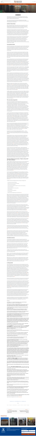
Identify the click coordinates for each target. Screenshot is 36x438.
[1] (21, 62)
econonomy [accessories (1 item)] (18, 407)
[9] (23, 128)
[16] (21, 192)
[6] (22, 94)
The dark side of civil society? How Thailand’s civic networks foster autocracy (24, 414)
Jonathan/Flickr (20, 399)
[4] (12, 84)
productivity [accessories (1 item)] (25, 407)
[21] (21, 223)
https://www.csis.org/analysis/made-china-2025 (18, 354)
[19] (17, 212)
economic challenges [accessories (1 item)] (14, 407)
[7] (7, 324)
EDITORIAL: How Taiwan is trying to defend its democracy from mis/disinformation (31, 427)
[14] (18, 174)
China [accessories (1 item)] (7, 407)
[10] (9, 133)
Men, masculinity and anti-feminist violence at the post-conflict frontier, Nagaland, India (12, 414)
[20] (13, 217)
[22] (7, 229)
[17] (18, 200)
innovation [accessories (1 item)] (22, 407)
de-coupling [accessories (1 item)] (10, 407)
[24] (14, 277)
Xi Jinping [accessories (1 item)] (28, 407)
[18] (7, 368)
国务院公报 (22, 328)
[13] (13, 170)
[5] (17, 89)
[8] (12, 116)
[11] (7, 335)
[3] (26, 75)
